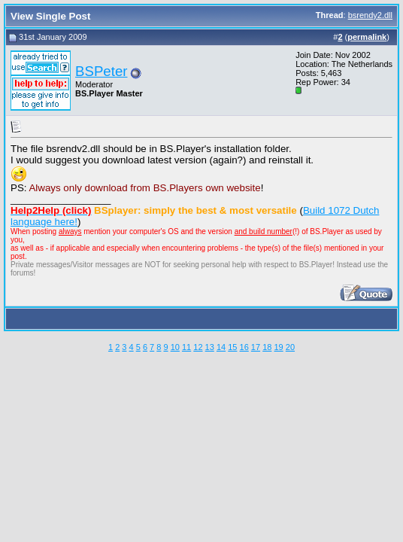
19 (278, 347)
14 (221, 347)
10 (175, 347)
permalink (366, 36)
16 (244, 347)
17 (255, 347)
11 (186, 347)
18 (266, 347)
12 (197, 347)
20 (290, 347)
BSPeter (101, 71)
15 (232, 347)
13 (209, 347)
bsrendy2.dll (370, 15)
